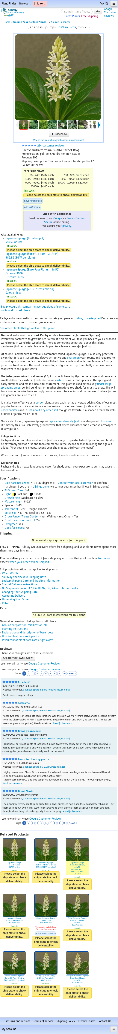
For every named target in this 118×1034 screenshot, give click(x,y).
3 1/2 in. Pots (66, 27)
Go (98, 11)
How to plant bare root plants (20, 636)
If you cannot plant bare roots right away (27, 640)
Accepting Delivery (13, 595)
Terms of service (43, 1021)
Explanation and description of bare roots (27, 632)
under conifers (10, 410)
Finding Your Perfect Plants (31, 22)
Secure (48, 222)
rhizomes (105, 421)
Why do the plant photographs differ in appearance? (58, 140)
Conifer (34, 516)
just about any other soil (43, 410)
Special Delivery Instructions (19, 584)
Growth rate (12, 498)
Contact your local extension (75, 483)
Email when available (46, 933)
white (60, 380)
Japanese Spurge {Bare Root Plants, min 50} (46, 689)
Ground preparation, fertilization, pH (24, 625)
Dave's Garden (75, 218)
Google (57, 218)
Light (8, 494)
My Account (8, 1029)
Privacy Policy (86, 1021)
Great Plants (25, 791)
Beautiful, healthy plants (33, 759)
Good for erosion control (20, 520)
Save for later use (33, 201)
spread (54, 421)
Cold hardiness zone (17, 483)
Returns (7, 603)
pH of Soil (10, 512)
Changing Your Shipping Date (20, 592)
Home (7, 22)
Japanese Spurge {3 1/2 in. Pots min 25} (43, 766)
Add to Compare (32, 207)
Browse (25, 3)
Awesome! (24, 703)
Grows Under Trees (16, 516)
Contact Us (104, 1021)
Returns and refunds (17, 1021)
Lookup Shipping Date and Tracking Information (31, 580)
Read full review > (62, 723)
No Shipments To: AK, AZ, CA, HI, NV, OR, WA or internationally (40, 588)
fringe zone (42, 486)
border (40, 402)
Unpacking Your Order (15, 599)
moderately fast (69, 421)
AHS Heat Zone (14, 490)
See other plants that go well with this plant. (27, 328)
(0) (104, 3)
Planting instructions (15, 628)
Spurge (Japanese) (61, 22)
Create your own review (18, 657)
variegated (94, 318)
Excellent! (24, 682)
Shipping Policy (66, 1021)
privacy (66, 225)
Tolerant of (11, 509)
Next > (72, 673)
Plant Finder (8, 3)
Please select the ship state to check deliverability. (56, 194)
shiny (80, 318)
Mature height (13, 501)
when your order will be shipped (29, 562)
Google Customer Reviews (44, 663)
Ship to (39, 3)
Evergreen (11, 524)
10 (64, 673)
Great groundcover (29, 731)
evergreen (73, 357)
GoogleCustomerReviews (110, 12)
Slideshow (59, 133)
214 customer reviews (43, 145)
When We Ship (11, 573)
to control (104, 558)
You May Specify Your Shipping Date (24, 577)
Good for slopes (14, 527)
